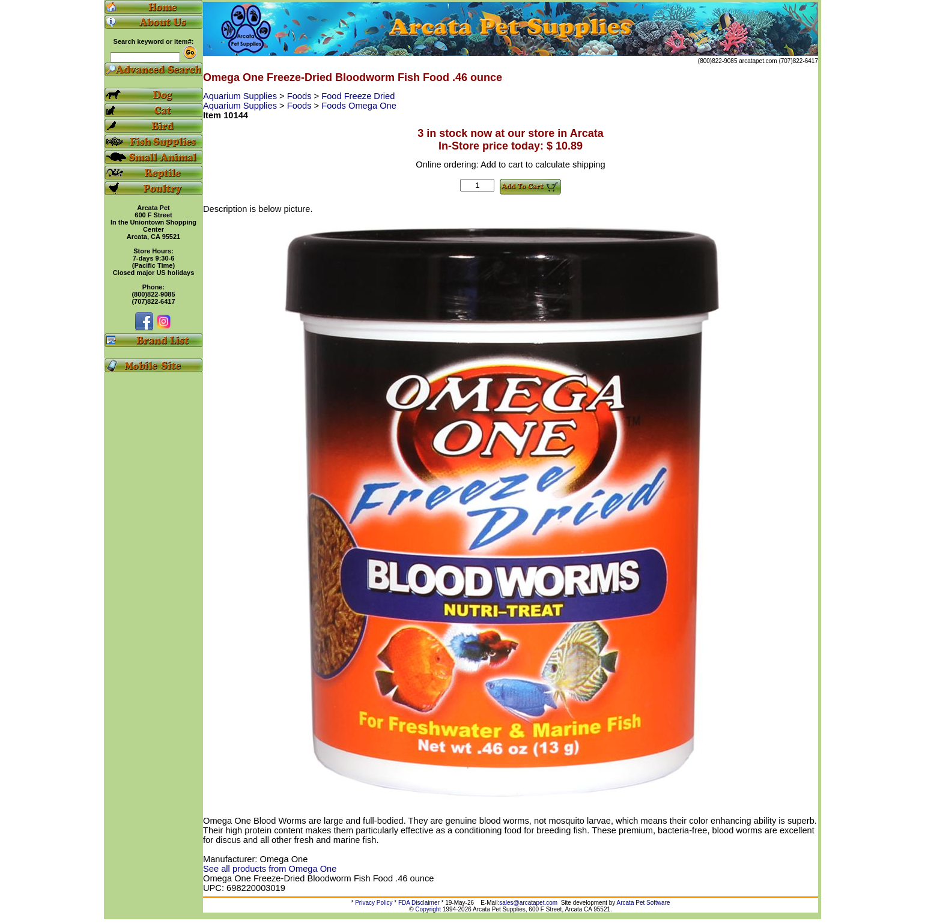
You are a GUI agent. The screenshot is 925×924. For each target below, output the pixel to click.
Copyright (428, 909)
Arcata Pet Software (643, 902)
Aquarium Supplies (241, 96)
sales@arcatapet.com (528, 902)
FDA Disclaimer (419, 902)
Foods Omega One (358, 105)
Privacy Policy (373, 902)
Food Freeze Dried (358, 96)
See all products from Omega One (269, 869)
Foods (300, 96)
